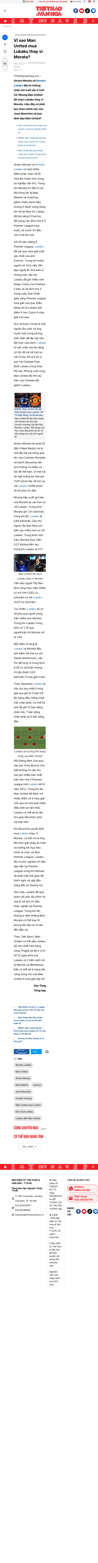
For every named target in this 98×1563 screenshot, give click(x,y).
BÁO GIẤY (29, 2)
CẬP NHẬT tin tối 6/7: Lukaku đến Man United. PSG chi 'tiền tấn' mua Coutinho (29, 1010)
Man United (22, 1071)
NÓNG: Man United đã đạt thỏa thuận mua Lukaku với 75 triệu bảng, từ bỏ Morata (32, 141)
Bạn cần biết (85, 21)
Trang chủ (7, 26)
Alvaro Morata (23, 1078)
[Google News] (37, 68)
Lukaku (39, 246)
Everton (37, 1085)
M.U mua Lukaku (24, 1111)
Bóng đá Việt (31, 21)
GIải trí (67, 21)
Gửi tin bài (75, 2)
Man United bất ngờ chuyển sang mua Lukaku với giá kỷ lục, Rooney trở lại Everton (32, 154)
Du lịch (60, 21)
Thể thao (21, 21)
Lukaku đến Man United (28, 1118)
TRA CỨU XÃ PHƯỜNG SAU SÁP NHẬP (53, 2)
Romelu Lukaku (23, 1065)
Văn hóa (53, 21)
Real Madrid (22, 1085)
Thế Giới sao (75, 21)
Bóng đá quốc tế (43, 21)
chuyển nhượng (24, 1098)
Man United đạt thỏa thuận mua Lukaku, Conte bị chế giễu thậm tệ (32, 129)
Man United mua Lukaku (28, 1105)
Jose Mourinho (23, 1091)
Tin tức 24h (13, 21)
